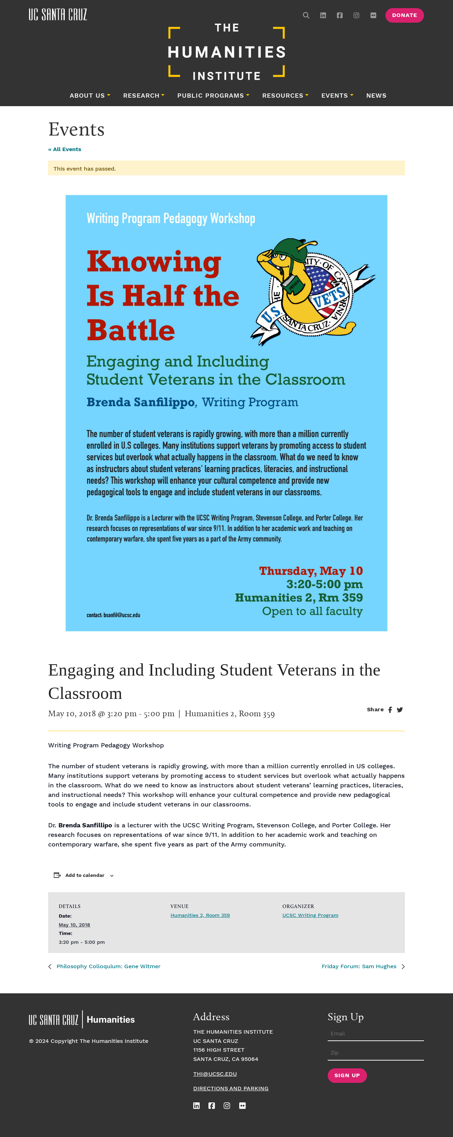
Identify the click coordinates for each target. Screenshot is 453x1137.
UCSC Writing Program (310, 915)
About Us (87, 96)
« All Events (64, 149)
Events (334, 96)
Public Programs (210, 96)
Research (141, 96)
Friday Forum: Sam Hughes (360, 966)
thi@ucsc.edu (215, 1074)
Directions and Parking (231, 1088)
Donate (404, 15)
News (376, 96)
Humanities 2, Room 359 (200, 915)
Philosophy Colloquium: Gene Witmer (108, 966)
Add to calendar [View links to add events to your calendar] (84, 875)
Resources (283, 96)
